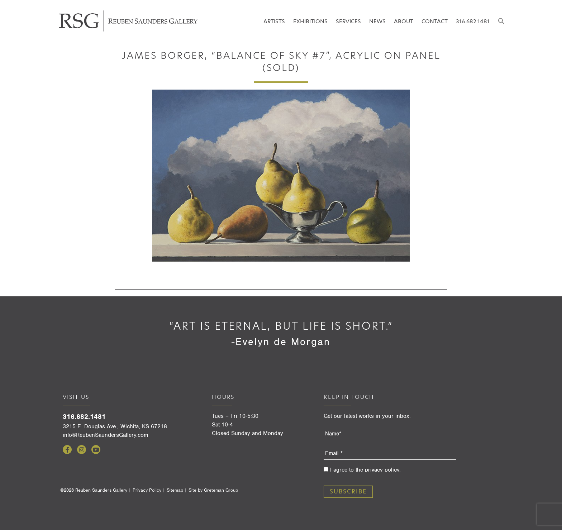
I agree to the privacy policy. (365, 469)
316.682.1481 (473, 21)
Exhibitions (310, 21)
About (403, 21)
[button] (501, 21)
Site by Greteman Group (213, 490)
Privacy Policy (147, 490)
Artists (274, 21)
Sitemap (175, 490)
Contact (435, 21)
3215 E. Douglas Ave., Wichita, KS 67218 (115, 426)
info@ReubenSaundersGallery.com (105, 435)
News (377, 21)
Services (348, 21)
